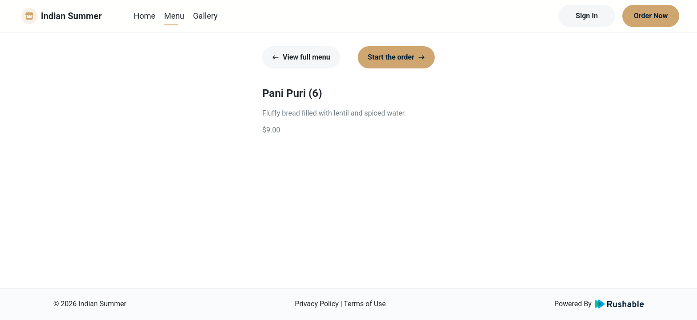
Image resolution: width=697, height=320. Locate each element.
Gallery (205, 15)
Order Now (651, 16)
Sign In (587, 16)
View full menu (301, 57)
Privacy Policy (317, 304)
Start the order (396, 57)
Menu (174, 15)
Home (144, 15)
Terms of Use (365, 304)
